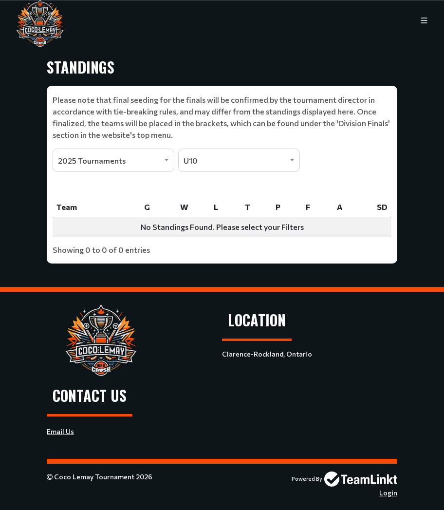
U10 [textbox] (191, 160)
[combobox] (113, 160)
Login (388, 493)
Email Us (60, 431)
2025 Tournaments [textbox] (92, 160)
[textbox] (222, 117)
